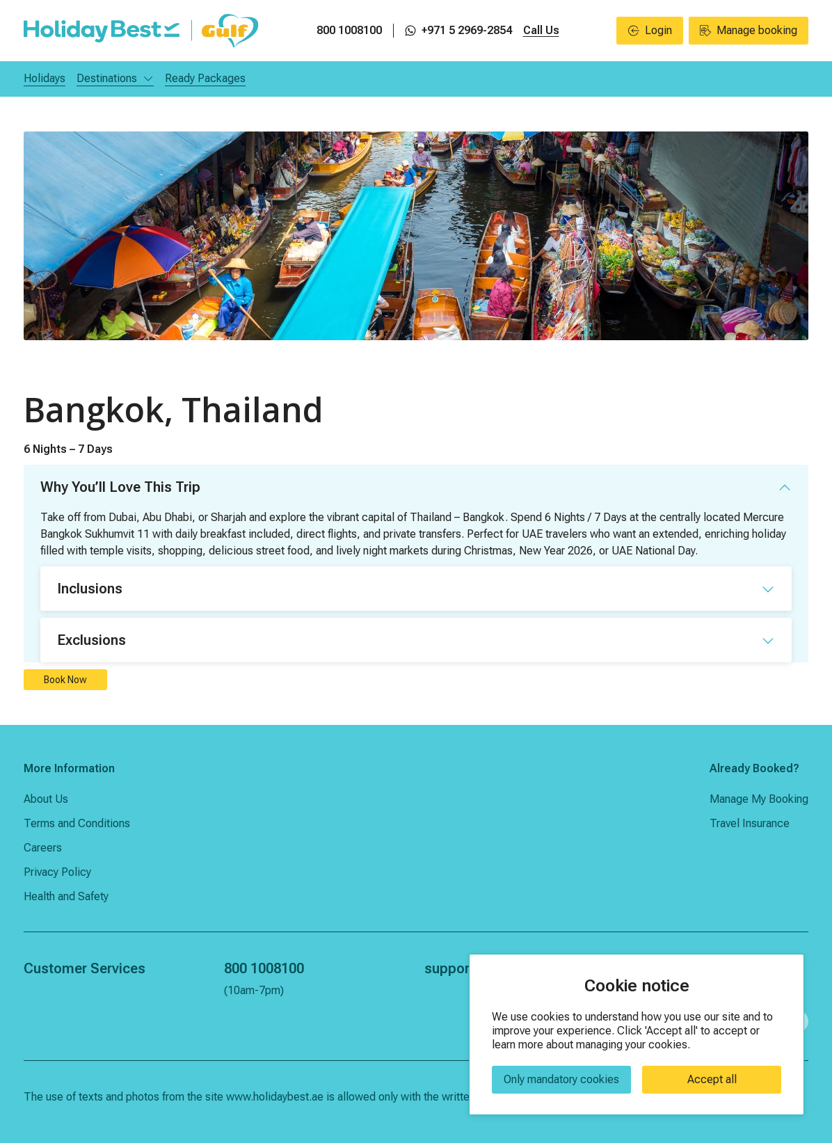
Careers (43, 847)
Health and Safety (66, 896)
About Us (46, 799)
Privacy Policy (57, 872)
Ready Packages (205, 78)
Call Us (541, 30)
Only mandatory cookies (561, 1079)
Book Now (65, 679)
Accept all (712, 1079)
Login (650, 30)
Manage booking (748, 30)
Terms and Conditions (77, 823)
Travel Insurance (750, 823)
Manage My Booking (759, 799)
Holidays (44, 78)
